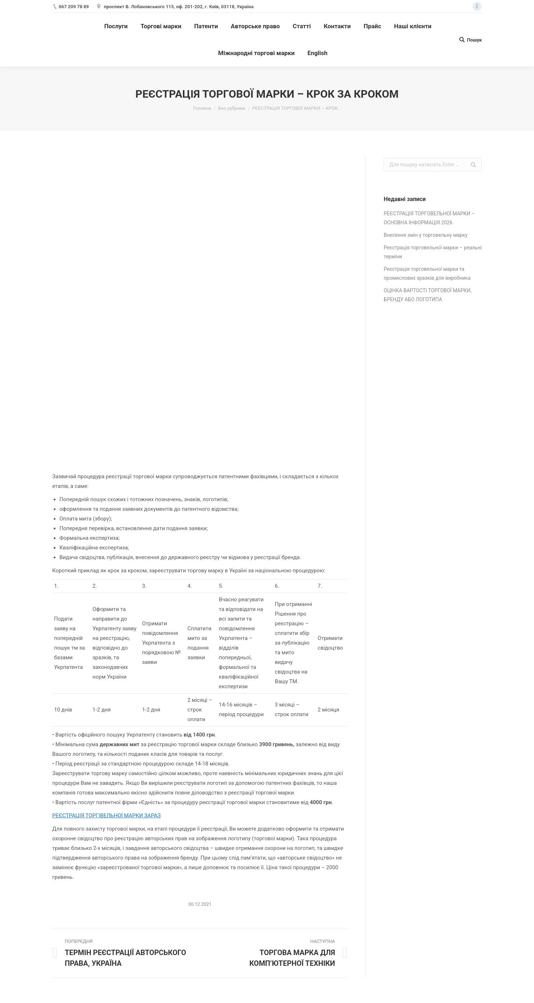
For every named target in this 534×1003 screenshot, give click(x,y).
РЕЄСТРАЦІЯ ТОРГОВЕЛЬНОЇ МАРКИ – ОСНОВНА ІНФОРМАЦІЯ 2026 (429, 218)
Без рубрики (231, 108)
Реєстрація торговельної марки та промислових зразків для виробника (427, 273)
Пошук (474, 40)
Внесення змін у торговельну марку (425, 235)
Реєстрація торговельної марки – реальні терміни (433, 252)
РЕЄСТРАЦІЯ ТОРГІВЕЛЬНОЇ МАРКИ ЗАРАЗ (106, 815)
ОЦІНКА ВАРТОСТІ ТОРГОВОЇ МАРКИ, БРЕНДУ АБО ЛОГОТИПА (427, 295)
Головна (202, 108)
